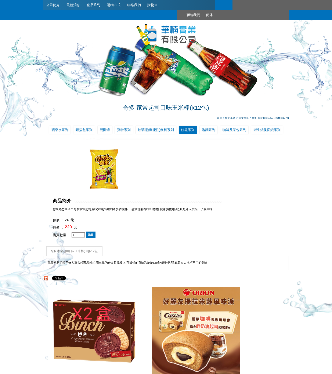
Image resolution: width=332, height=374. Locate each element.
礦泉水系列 (59, 130)
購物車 (155, 5)
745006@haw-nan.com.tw (168, 355)
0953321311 (211, 350)
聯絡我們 (136, 5)
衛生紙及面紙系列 (267, 130)
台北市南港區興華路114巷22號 (210, 355)
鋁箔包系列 (84, 130)
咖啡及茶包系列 (234, 130)
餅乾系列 (188, 130)
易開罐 (105, 130)
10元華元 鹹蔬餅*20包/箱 (258, 294)
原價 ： (146, 174)
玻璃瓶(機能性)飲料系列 (156, 130)
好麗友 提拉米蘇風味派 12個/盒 (135, 294)
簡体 (248, 5)
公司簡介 (53, 5)
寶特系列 (124, 130)
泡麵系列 (208, 130)
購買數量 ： (150, 188)
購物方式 (115, 5)
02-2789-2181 (154, 350)
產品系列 (94, 5)
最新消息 (74, 5)
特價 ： (146, 181)
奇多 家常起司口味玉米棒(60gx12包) (75, 204)
